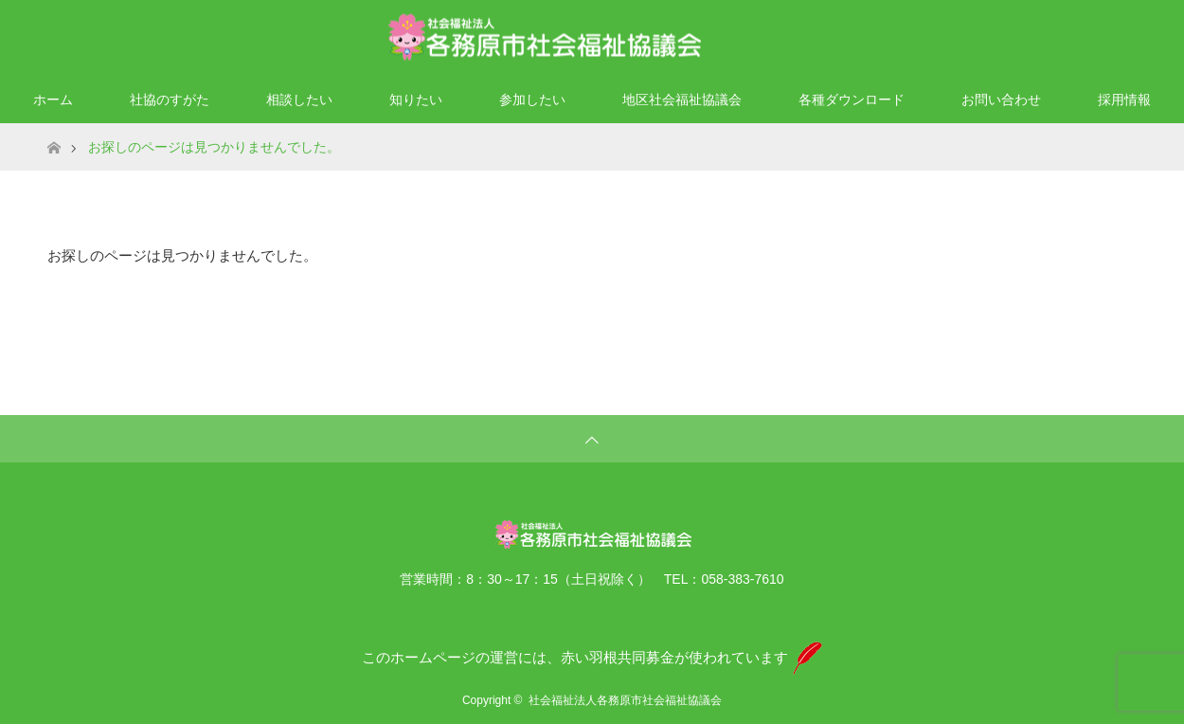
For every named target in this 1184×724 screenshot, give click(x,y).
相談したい (299, 99)
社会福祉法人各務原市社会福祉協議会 (625, 700)
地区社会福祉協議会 (682, 99)
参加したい (532, 99)
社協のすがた (169, 99)
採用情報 (1124, 99)
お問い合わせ (1001, 99)
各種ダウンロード (851, 99)
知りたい (415, 99)
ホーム (53, 99)
